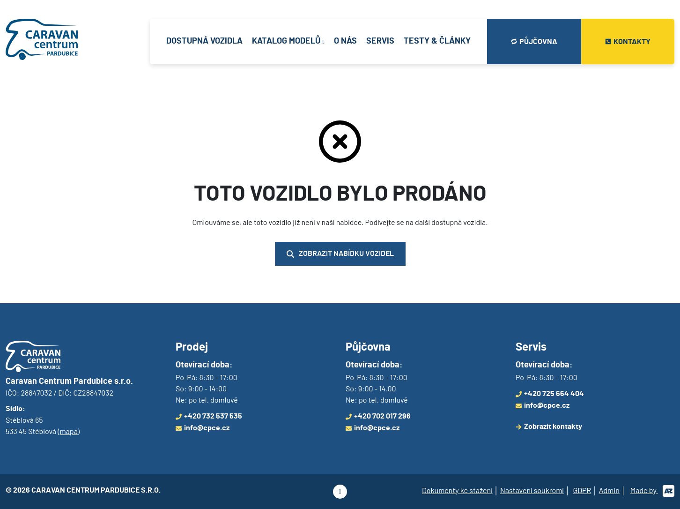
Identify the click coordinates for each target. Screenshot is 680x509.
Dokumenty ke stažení (457, 490)
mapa (68, 431)
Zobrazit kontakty (549, 426)
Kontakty (627, 41)
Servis (380, 41)
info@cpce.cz (202, 428)
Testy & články (437, 41)
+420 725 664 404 (550, 393)
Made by (652, 490)
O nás (345, 41)
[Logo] (42, 41)
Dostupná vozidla (204, 41)
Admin (609, 490)
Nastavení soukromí (532, 490)
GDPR (582, 490)
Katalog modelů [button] (286, 41)
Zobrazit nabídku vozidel (340, 254)
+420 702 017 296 (378, 416)
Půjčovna (534, 41)
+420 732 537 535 (209, 416)
